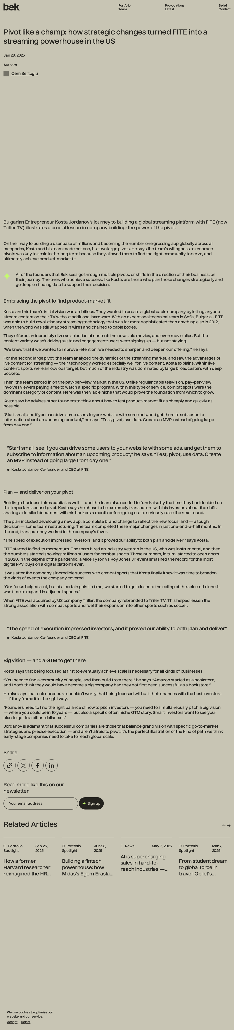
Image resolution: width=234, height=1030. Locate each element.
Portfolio (124, 5)
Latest (169, 9)
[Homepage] (11, 7)
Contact (225, 9)
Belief (223, 5)
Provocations (174, 5)
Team (122, 9)
